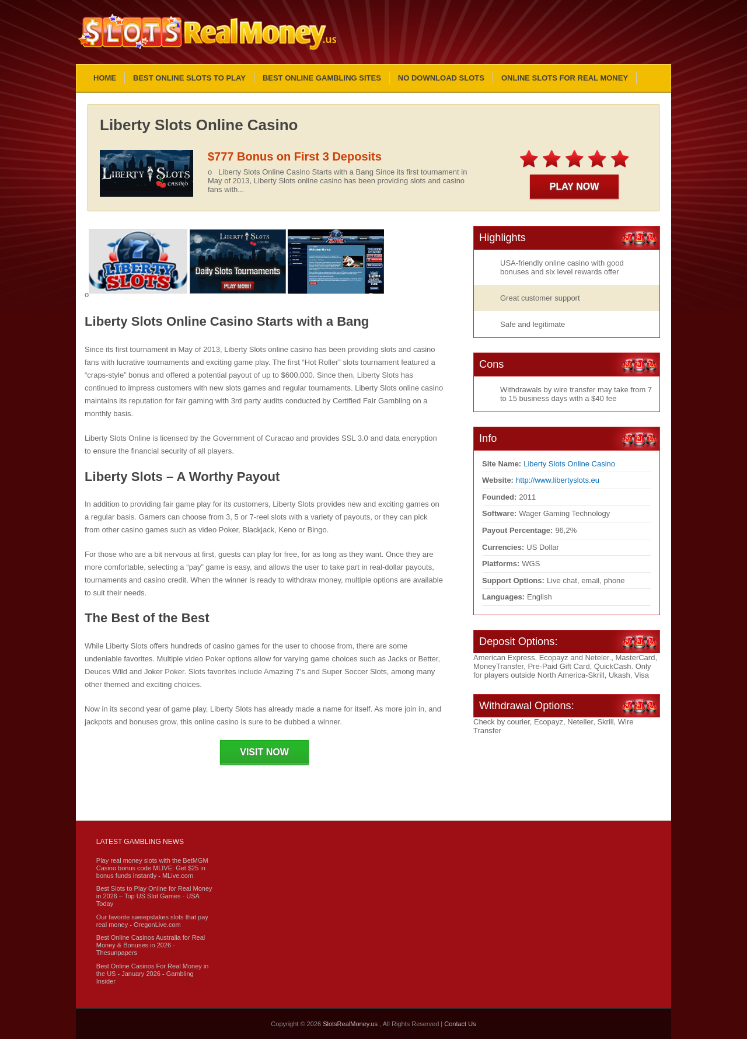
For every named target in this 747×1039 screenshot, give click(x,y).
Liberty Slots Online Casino (569, 463)
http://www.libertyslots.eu (557, 480)
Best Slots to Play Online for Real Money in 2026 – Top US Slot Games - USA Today (154, 896)
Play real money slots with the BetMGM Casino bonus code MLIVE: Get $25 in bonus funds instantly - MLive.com (152, 868)
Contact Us (460, 1023)
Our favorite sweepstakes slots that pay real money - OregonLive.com (152, 921)
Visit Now (264, 752)
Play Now (574, 186)
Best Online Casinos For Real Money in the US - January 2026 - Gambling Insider (152, 974)
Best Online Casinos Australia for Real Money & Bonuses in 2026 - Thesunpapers (150, 945)
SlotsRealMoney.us (351, 1023)
